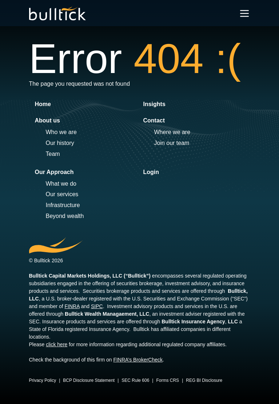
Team (53, 154)
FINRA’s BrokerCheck (138, 360)
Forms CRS (167, 380)
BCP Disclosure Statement (89, 380)
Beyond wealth (65, 216)
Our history (60, 143)
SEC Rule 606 (135, 380)
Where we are (172, 132)
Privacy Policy (42, 380)
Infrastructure (63, 205)
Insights (154, 104)
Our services (62, 194)
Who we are (61, 132)
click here (56, 344)
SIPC (97, 306)
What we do (61, 184)
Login (151, 172)
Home (43, 104)
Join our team (172, 143)
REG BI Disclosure (204, 380)
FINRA (72, 306)
